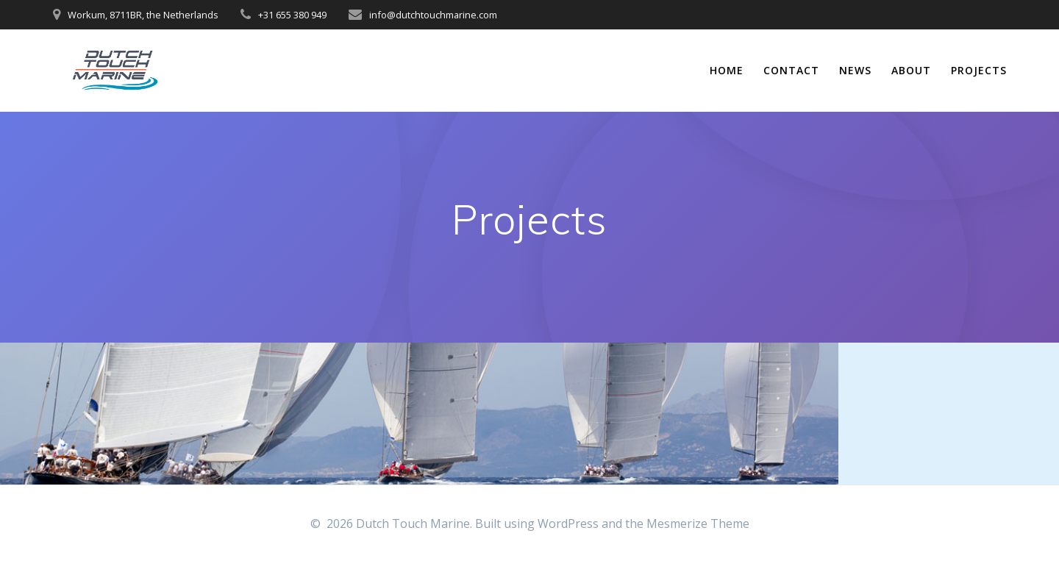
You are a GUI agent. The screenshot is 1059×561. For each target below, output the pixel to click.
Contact (791, 70)
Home (727, 70)
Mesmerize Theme (697, 523)
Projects (979, 70)
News (855, 70)
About (911, 70)
